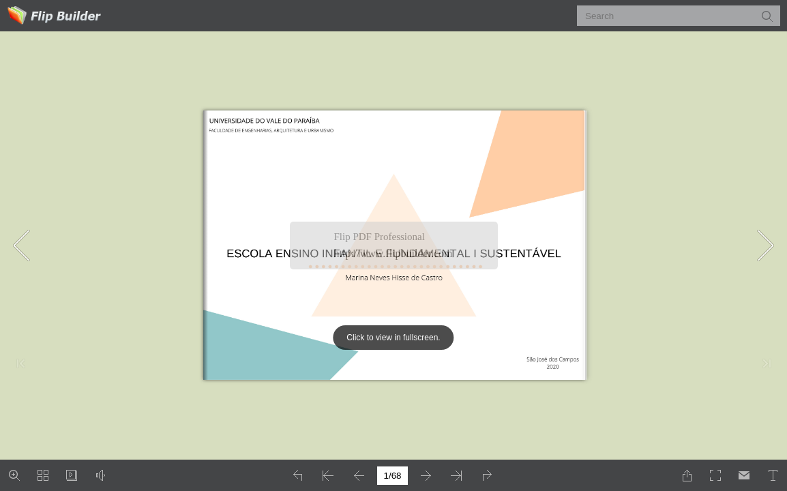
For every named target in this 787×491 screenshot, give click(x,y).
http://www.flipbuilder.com (393, 253)
